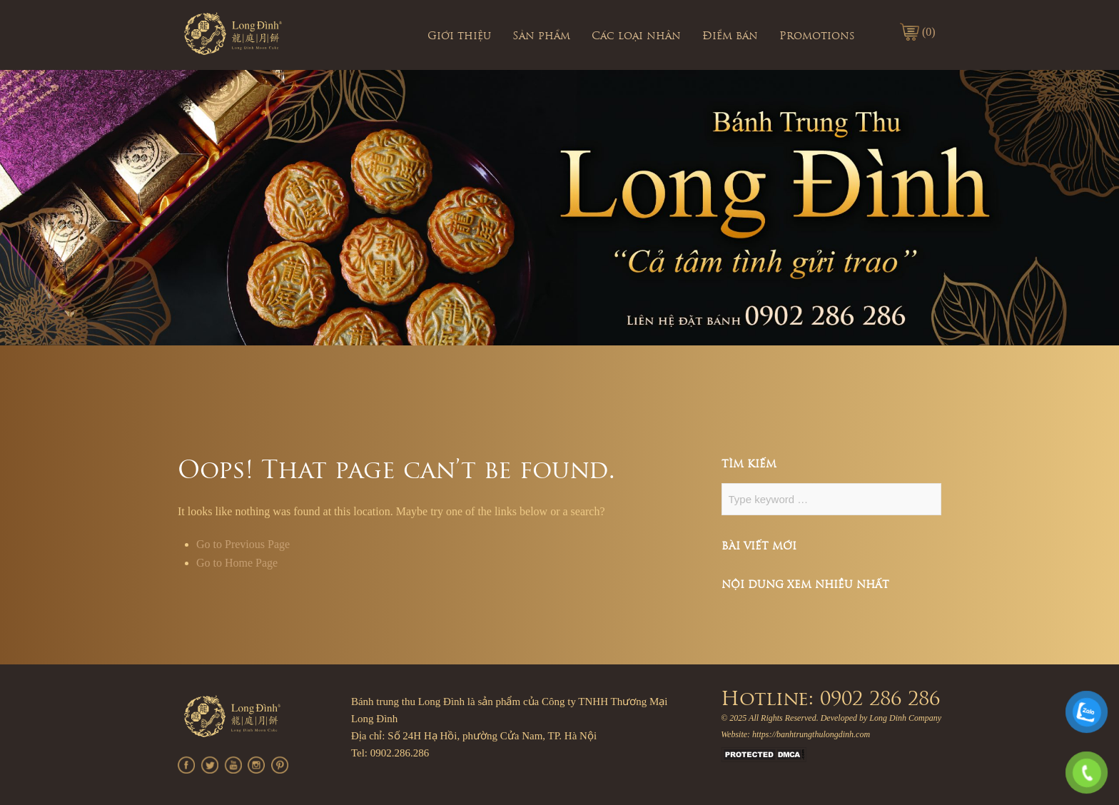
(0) (929, 32)
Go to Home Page (237, 563)
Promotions (817, 36)
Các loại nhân (636, 36)
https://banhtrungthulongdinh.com (811, 734)
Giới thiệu (459, 36)
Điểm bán (730, 36)
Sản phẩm (541, 36)
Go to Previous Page (243, 544)
